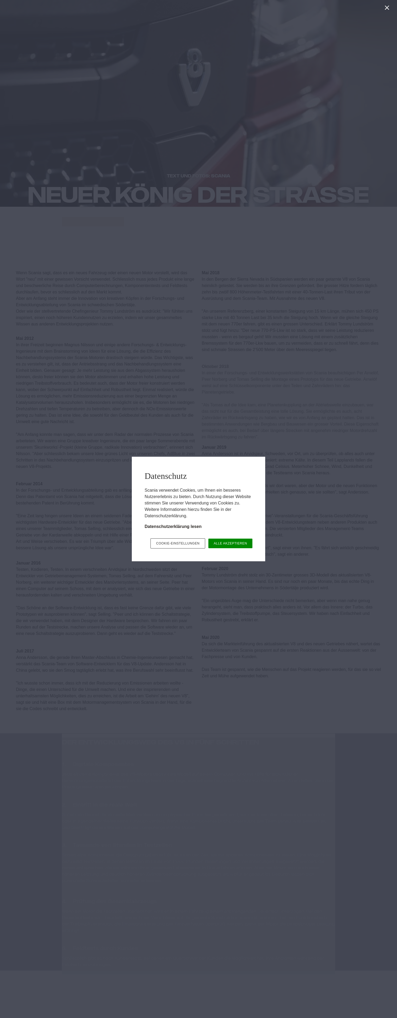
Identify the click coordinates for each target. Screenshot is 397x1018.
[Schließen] (388, 9)
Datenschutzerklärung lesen (173, 526)
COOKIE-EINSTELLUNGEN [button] (178, 543)
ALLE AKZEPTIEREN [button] (230, 543)
